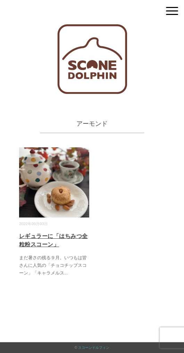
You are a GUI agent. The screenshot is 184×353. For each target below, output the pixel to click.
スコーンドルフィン (93, 348)
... (66, 273)
